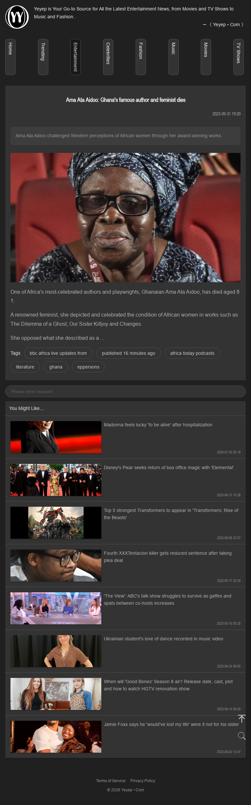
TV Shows (238, 52)
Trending (43, 51)
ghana (55, 367)
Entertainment (75, 57)
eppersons (88, 367)
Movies (206, 49)
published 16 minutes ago (128, 353)
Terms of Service (111, 780)
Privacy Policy (142, 780)
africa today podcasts (192, 353)
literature (25, 367)
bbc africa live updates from (58, 353)
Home (10, 48)
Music (173, 48)
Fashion (140, 50)
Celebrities (108, 53)
